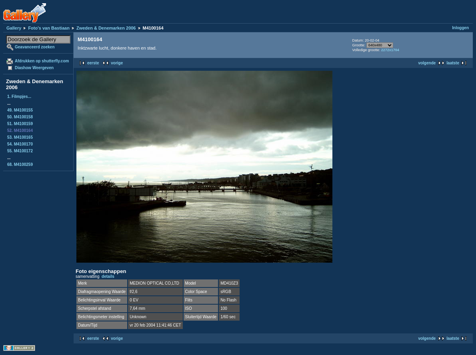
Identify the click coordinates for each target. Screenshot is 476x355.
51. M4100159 (20, 124)
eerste (93, 63)
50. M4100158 (20, 117)
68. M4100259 (20, 164)
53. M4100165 (20, 137)
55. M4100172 (20, 151)
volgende (427, 63)
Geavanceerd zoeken (35, 47)
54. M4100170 (20, 144)
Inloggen (460, 28)
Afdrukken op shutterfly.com (42, 61)
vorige (117, 63)
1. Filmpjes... (19, 96)
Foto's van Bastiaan (48, 28)
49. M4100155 (20, 110)
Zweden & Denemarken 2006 (106, 28)
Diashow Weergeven (34, 68)
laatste (452, 63)
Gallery (13, 28)
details (108, 276)
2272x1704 (390, 50)
